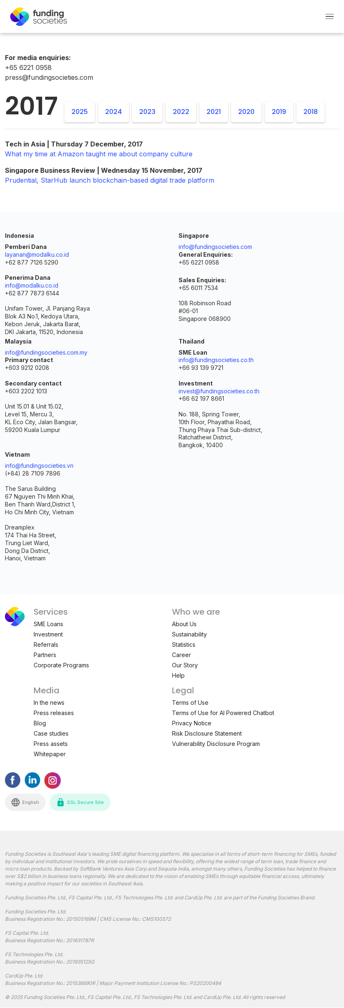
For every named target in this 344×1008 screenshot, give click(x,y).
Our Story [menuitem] (185, 665)
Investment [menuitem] (48, 634)
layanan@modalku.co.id (37, 254)
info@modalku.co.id (31, 285)
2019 (279, 111)
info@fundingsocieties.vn (39, 465)
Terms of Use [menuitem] (190, 702)
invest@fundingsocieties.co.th (219, 391)
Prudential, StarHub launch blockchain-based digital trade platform (109, 180)
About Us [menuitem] (184, 623)
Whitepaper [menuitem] (50, 753)
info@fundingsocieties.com (215, 246)
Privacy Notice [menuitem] (191, 723)
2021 (213, 111)
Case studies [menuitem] (51, 733)
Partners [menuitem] (45, 654)
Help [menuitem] (178, 675)
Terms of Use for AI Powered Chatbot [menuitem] (223, 712)
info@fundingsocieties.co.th (216, 359)
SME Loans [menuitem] (48, 623)
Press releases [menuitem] (54, 712)
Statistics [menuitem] (183, 644)
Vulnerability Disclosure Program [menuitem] (216, 743)
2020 (246, 111)
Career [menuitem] (181, 654)
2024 (113, 111)
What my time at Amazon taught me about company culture (99, 154)
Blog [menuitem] (40, 723)
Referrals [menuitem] (46, 644)
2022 (181, 111)
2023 (147, 111)
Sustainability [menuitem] (189, 634)
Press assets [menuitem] (51, 743)
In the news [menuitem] (49, 702)
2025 (79, 111)
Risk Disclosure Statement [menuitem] (207, 733)
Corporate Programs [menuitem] (61, 665)
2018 (310, 111)
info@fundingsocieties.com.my (46, 352)
